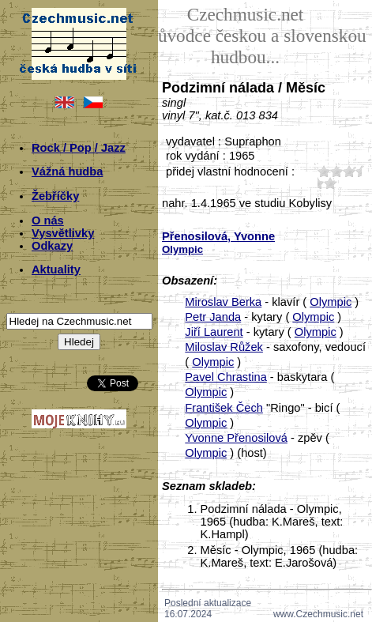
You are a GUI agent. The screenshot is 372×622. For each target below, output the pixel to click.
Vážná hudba (67, 171)
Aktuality (56, 269)
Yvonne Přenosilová (236, 438)
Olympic (330, 302)
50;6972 (330, 183)
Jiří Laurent (213, 332)
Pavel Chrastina (225, 377)
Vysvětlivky (63, 233)
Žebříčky (55, 196)
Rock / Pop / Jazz (79, 147)
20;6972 (336, 171)
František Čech (224, 407)
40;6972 (317, 183)
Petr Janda (213, 317)
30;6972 (349, 171)
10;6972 (324, 171)
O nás (48, 220)
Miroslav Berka (223, 302)
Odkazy (52, 245)
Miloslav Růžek (224, 347)
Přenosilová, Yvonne (218, 236)
